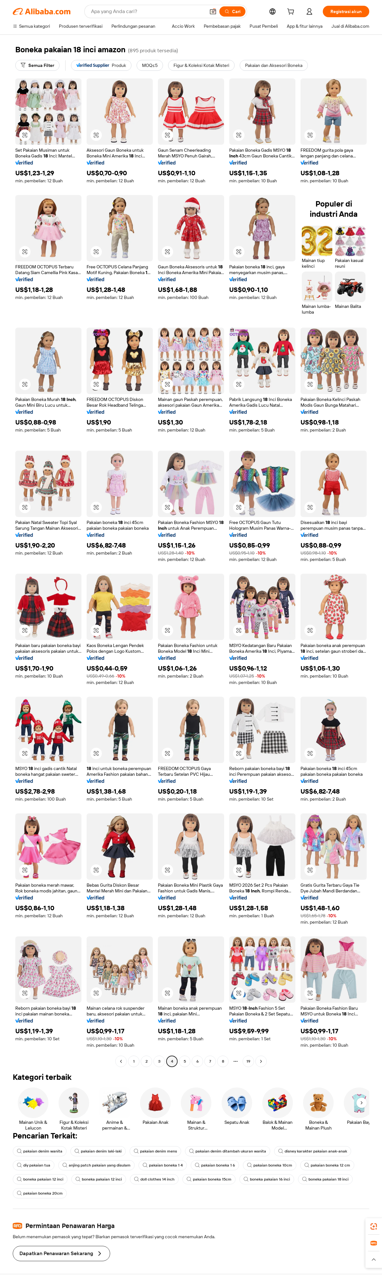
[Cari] (232, 11)
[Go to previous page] (121, 1061)
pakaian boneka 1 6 (215, 1165)
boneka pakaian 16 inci (267, 1179)
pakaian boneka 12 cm (327, 1165)
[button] (213, 11)
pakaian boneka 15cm (209, 1179)
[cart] (292, 12)
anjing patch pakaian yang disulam (96, 1165)
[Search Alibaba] (147, 11)
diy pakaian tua (33, 1165)
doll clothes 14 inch (154, 1179)
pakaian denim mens (155, 1151)
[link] (373, 1226)
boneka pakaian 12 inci (40, 1179)
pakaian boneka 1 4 (163, 1165)
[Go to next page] (261, 1061)
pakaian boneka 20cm (40, 1193)
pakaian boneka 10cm (269, 1165)
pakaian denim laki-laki (98, 1151)
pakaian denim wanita (39, 1151)
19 (248, 1061)
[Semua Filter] (37, 65)
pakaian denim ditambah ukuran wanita (227, 1151)
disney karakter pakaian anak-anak (312, 1151)
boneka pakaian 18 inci (325, 1179)
